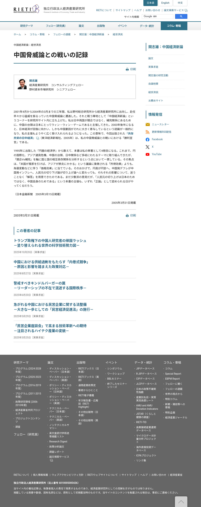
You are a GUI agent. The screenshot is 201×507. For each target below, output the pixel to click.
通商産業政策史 (87, 385)
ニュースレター (160, 124)
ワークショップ (116, 373)
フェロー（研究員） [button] (56, 26)
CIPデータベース (145, 378)
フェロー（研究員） (27, 434)
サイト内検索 (131, 16)
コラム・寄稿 (37, 34)
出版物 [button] (101, 26)
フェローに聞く (174, 383)
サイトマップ (123, 10)
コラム (169, 368)
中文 (180, 2)
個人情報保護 (40, 474)
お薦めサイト (155, 100)
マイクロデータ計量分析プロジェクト (146, 438)
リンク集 (141, 460)
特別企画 (170, 412)
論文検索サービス (175, 10)
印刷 (133, 69)
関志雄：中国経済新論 (91, 34)
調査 (17, 426)
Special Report (173, 373)
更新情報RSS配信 (161, 131)
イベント (111, 362)
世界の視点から (174, 394)
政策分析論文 (56, 446)
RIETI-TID (141, 422)
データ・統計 (143, 362)
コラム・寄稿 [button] (174, 26)
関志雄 (33, 80)
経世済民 (118, 34)
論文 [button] (81, 26)
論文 (150, 58)
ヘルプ (138, 10)
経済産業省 (176, 474)
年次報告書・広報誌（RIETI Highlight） (88, 403)
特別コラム (171, 399)
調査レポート (56, 451)
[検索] (158, 16)
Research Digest (58, 441)
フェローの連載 (62, 34)
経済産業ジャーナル (176, 417)
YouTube (156, 154)
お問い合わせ (152, 10)
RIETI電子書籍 (86, 395)
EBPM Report (172, 378)
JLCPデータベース (146, 383)
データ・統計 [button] (147, 26)
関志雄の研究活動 (158, 75)
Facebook (157, 139)
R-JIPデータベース (146, 373)
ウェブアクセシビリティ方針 (67, 474)
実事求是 (153, 66)
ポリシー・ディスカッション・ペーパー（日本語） (60, 388)
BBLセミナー (114, 378)
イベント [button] (122, 26)
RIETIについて (104, 10)
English (165, 2)
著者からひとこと (88, 390)
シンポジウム (114, 368)
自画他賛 (153, 83)
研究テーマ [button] (27, 26)
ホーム (17, 34)
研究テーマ (21, 362)
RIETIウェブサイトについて (102, 474)
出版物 (81, 362)
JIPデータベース (145, 368)
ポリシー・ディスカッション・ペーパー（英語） (60, 400)
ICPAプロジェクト (146, 455)
